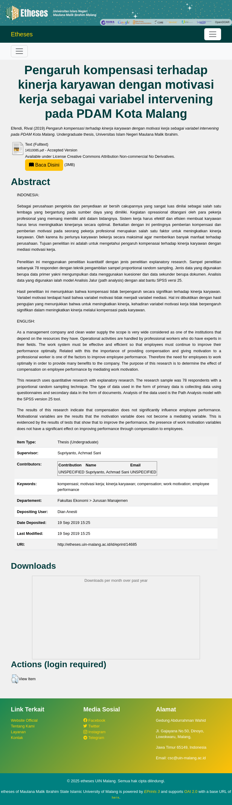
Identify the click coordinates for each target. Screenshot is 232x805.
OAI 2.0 (190, 791)
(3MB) (50, 164)
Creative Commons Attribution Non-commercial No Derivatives (120, 156)
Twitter (91, 726)
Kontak (17, 737)
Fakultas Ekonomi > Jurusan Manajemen (92, 500)
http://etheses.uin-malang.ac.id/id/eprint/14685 (97, 544)
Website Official (24, 720)
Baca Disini (44, 164)
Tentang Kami (22, 726)
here (115, 797)
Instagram (94, 732)
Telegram (93, 737)
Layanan (18, 732)
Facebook (94, 720)
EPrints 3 (152, 791)
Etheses (22, 34)
